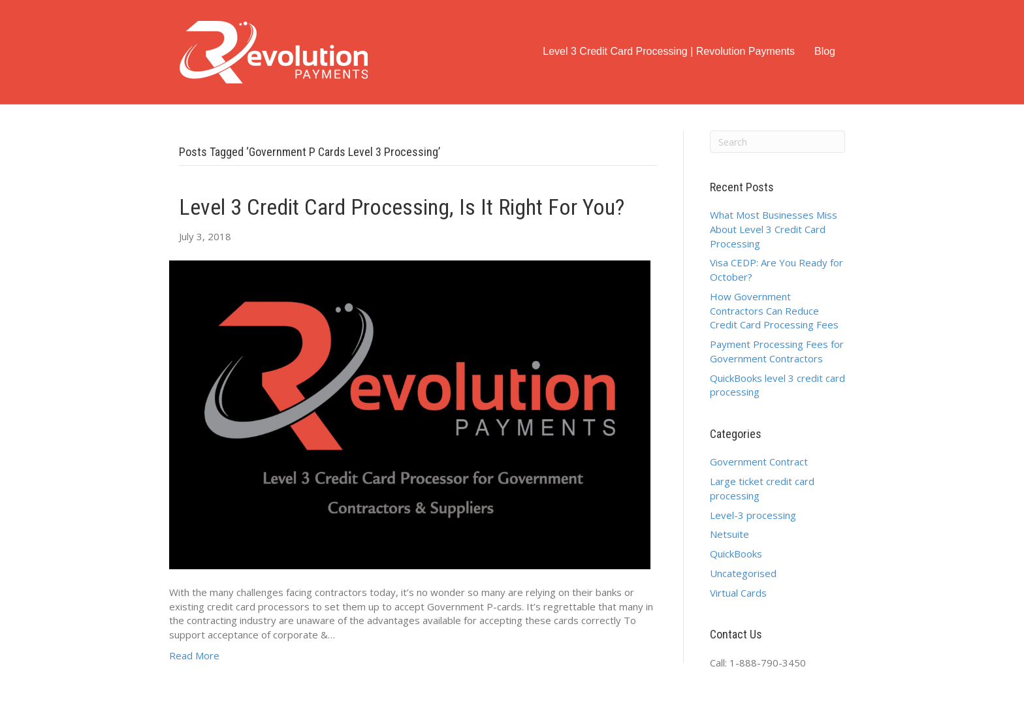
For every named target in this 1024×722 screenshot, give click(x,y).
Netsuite (729, 534)
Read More (194, 655)
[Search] (778, 142)
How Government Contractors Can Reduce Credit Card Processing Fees (774, 311)
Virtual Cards (738, 592)
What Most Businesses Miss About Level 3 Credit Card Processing (773, 229)
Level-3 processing (753, 515)
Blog (824, 51)
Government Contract (759, 461)
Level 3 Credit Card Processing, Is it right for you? (401, 207)
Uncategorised (743, 573)
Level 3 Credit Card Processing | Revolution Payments (669, 51)
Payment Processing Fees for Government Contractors (777, 351)
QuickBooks (736, 553)
